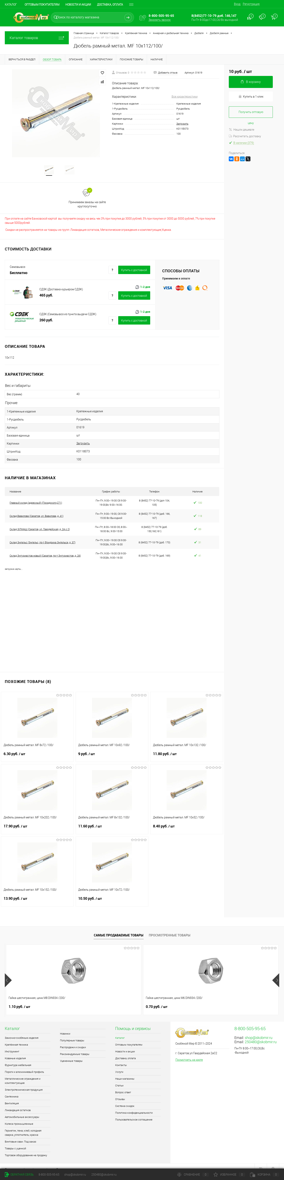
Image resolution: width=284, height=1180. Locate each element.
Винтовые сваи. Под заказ (20, 1135)
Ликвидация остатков (18, 1103)
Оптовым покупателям (42, 4)
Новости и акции (78, 4)
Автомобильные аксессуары (22, 1110)
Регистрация (251, 4)
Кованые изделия (15, 1051)
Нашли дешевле (241, 129)
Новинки (65, 1027)
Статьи (119, 1078)
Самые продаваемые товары (118, 928)
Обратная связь (19, 1174)
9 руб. (112, 749)
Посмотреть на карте (189, 1053)
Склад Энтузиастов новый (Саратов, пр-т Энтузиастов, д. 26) (45, 549)
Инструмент (12, 1044)
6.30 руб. (37, 749)
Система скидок (124, 1099)
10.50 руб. (112, 894)
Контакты (121, 1058)
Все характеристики (185, 96)
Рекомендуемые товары (74, 1047)
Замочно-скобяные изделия (21, 1031)
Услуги (119, 1065)
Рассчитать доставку (245, 136)
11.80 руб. (186, 749)
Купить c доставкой (134, 271)
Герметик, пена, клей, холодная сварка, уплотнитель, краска (23, 1126)
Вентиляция (12, 1096)
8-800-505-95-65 (49, 1174)
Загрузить (182, 123)
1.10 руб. (19, 1000)
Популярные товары (72, 1033)
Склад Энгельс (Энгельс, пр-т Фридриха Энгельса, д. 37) (42, 535)
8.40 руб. (186, 822)
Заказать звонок (160, 19)
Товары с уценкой (15, 1141)
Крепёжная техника (16, 1038)
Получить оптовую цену (251, 114)
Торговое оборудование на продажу (26, 1148)
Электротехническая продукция (24, 1083)
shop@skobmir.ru (258, 1031)
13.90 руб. (37, 894)
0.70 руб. (88, 1000)
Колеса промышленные (19, 1117)
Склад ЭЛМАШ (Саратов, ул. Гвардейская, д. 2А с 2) (40, 522)
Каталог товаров (37, 37)
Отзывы (120, 1092)
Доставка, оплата (125, 1051)
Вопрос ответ (123, 1085)
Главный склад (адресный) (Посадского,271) (36, 496)
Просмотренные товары (169, 928)
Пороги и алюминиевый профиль (24, 1065)
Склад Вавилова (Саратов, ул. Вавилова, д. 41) (36, 509)
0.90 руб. (156, 1000)
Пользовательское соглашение (133, 1112)
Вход (237, 4)
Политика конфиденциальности (134, 1106)
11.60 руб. (112, 822)
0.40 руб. (225, 1000)
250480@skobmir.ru (261, 1035)
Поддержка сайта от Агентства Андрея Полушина (37, 1163)
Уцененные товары (71, 1054)
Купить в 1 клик (250, 96)
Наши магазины (124, 1072)
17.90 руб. (37, 822)
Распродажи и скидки (73, 1040)
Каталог (11, 4)
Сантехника (11, 1089)
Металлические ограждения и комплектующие (22, 1074)
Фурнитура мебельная (18, 1058)
